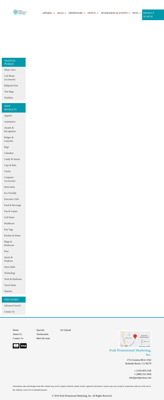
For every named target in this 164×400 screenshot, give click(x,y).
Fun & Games (10, 211)
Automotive (9, 121)
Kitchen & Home (12, 235)
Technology (9, 273)
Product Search (148, 15)
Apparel (47, 13)
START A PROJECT (65, 3)
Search (49, 3)
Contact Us (9, 311)
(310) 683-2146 (143, 370)
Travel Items (10, 285)
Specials (40, 3)
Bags (60, 13)
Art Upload (65, 330)
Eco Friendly (10, 193)
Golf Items (9, 217)
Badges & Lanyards (9, 139)
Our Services (28, 3)
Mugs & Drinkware (9, 243)
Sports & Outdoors (8, 259)
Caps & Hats (10, 165)
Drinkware (76, 13)
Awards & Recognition (10, 129)
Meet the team (43, 338)
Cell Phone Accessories (9, 78)
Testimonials (42, 334)
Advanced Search (12, 305)
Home (6, 3)
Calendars (9, 153)
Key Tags (8, 229)
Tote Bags (9, 91)
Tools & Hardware (13, 279)
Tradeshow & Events (114, 13)
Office (92, 13)
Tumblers (8, 97)
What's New (10, 70)
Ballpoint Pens (11, 85)
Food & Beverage (12, 205)
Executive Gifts (11, 199)
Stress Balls (9, 267)
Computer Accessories (9, 179)
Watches (8, 291)
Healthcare (9, 223)
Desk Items (9, 187)
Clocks (7, 171)
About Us (15, 3)
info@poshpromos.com (140, 377)
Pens (135, 13)
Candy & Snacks (12, 159)
